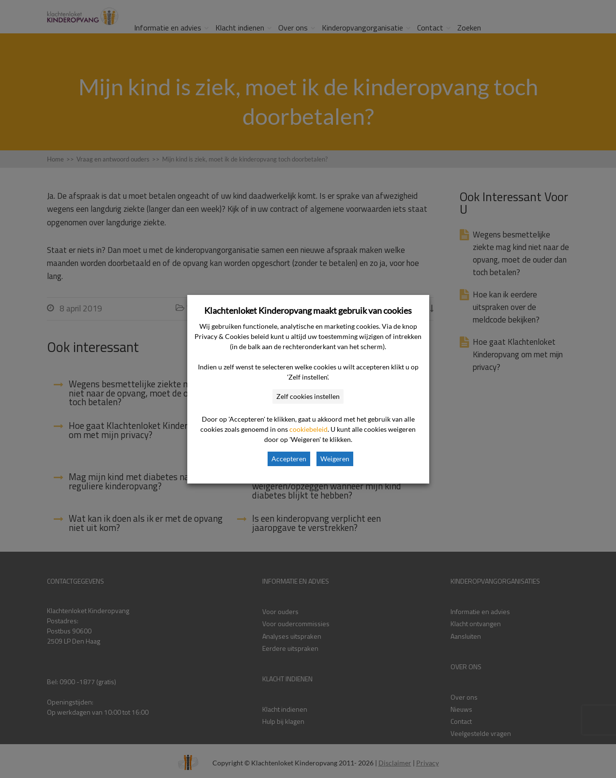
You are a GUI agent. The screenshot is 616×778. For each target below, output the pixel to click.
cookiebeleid (308, 429)
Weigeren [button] (334, 459)
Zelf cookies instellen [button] (308, 396)
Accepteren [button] (288, 459)
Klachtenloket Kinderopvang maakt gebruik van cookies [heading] (308, 310)
